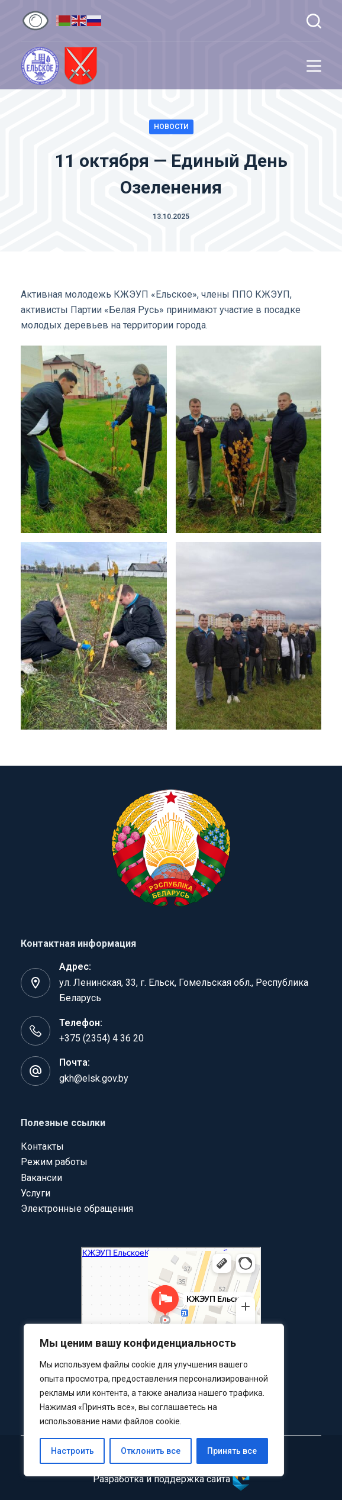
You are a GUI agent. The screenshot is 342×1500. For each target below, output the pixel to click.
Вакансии (41, 1177)
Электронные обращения (77, 1208)
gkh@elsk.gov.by (93, 1078)
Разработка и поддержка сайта (171, 1479)
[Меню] (313, 66)
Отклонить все (150, 1451)
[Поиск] (313, 21)
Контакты (42, 1146)
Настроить (72, 1451)
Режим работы (54, 1161)
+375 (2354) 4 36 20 (101, 1038)
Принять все (232, 1451)
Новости (171, 126)
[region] (154, 1400)
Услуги (35, 1193)
